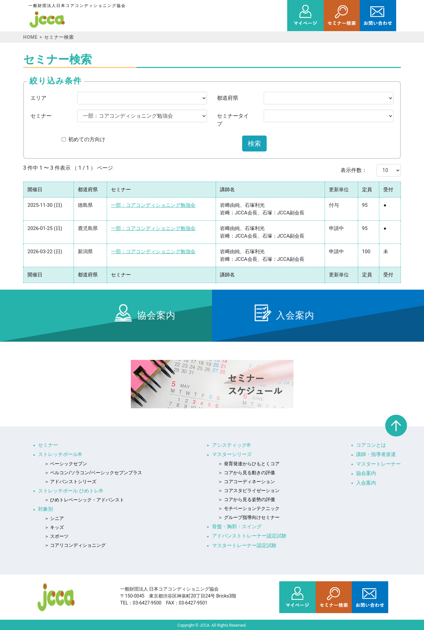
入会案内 (366, 483)
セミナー (41, 116)
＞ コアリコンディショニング (75, 545)
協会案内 (366, 473)
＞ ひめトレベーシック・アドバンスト (84, 499)
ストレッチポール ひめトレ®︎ (70, 491)
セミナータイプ (233, 120)
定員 (367, 190)
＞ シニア (54, 518)
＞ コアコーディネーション (246, 481)
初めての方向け (86, 139)
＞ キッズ (54, 527)
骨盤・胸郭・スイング (237, 527)
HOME (30, 37)
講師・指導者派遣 (376, 454)
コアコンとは (371, 445)
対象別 (45, 509)
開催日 (34, 190)
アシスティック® (231, 445)
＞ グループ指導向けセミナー (248, 517)
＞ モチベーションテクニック (248, 508)
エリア (38, 98)
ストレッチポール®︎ (60, 454)
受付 (388, 190)
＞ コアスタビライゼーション (248, 490)
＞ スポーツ (56, 536)
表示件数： (354, 170)
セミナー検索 (59, 37)
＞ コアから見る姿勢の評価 (246, 499)
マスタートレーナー (378, 464)
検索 (254, 143)
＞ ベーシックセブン (65, 463)
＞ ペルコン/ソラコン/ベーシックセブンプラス (93, 472)
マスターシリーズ (232, 454)
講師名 (227, 190)
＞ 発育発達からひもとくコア (248, 463)
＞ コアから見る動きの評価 (246, 472)
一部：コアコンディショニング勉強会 (153, 205)
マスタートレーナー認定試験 (244, 545)
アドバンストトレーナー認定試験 (249, 536)
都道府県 (227, 98)
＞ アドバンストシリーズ (70, 481)
